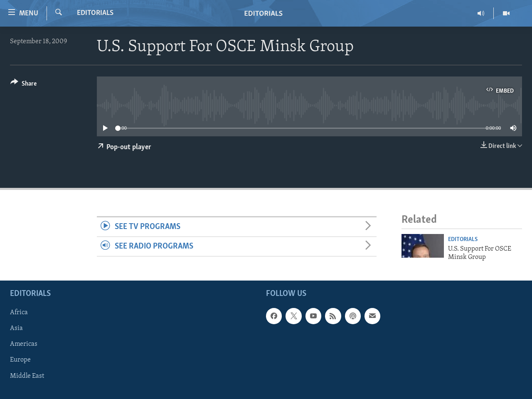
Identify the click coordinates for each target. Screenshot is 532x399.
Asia (16, 328)
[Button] (23, 85)
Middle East (27, 376)
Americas (23, 344)
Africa (19, 313)
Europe (20, 360)
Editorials (95, 13)
